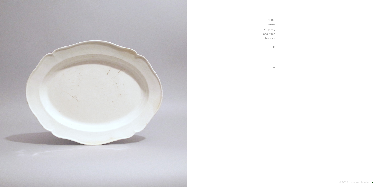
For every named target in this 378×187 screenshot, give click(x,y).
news (271, 24)
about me (269, 33)
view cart (269, 38)
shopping (269, 29)
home (271, 19)
